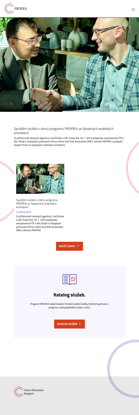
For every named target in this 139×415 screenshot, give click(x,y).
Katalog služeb (67, 324)
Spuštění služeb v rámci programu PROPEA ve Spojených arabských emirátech (37, 203)
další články (67, 246)
